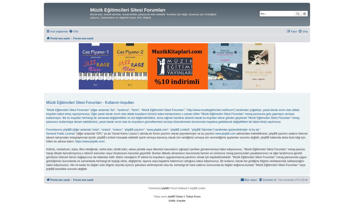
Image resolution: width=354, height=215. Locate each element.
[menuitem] (73, 31)
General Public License (60, 133)
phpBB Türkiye (175, 196)
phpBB (165, 188)
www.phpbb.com (225, 133)
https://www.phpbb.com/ (89, 141)
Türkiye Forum (193, 196)
